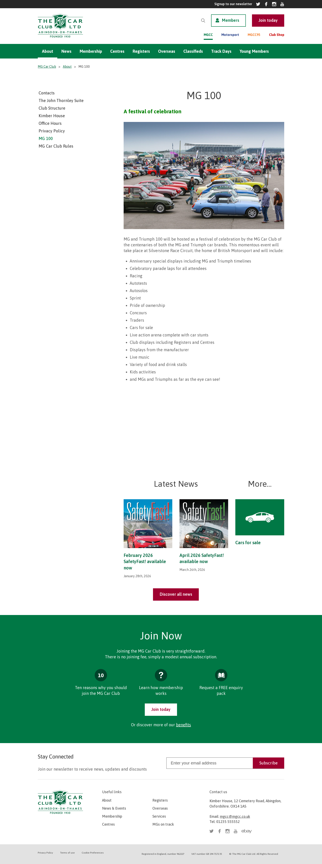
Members (230, 20)
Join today (160, 709)
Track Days (221, 51)
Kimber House (52, 115)
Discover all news (176, 594)
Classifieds (193, 51)
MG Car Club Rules (56, 146)
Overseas (166, 51)
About (47, 51)
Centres (117, 51)
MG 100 (46, 138)
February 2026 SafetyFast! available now (145, 562)
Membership (91, 51)
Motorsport (230, 35)
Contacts (47, 93)
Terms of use (67, 852)
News (66, 51)
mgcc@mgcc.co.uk (235, 816)
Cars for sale (248, 542)
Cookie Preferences (93, 852)
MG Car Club (47, 66)
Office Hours (50, 123)
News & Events (114, 808)
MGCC (208, 35)
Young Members (254, 51)
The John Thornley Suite (61, 100)
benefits (183, 724)
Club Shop (276, 35)
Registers (141, 51)
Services (159, 816)
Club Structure (52, 108)
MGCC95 (254, 35)
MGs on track (163, 824)
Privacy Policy (52, 131)
